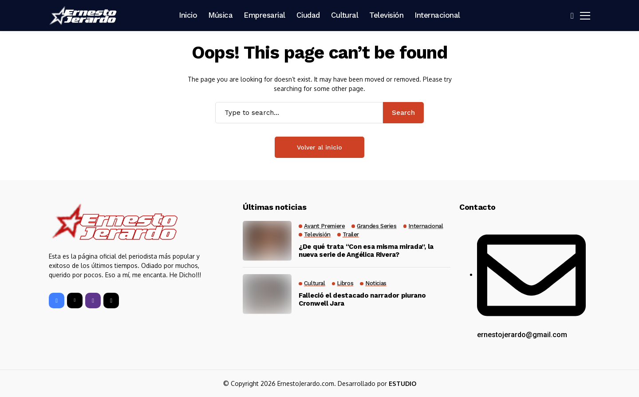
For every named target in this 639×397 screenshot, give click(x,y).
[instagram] (93, 300)
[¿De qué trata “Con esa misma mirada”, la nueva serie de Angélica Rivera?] (267, 241)
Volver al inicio (319, 147)
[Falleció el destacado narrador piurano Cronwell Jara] (267, 294)
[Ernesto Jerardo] (84, 15)
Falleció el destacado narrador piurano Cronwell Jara (362, 299)
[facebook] (56, 300)
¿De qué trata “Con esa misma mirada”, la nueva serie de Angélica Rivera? (366, 251)
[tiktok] (111, 300)
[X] (75, 300)
